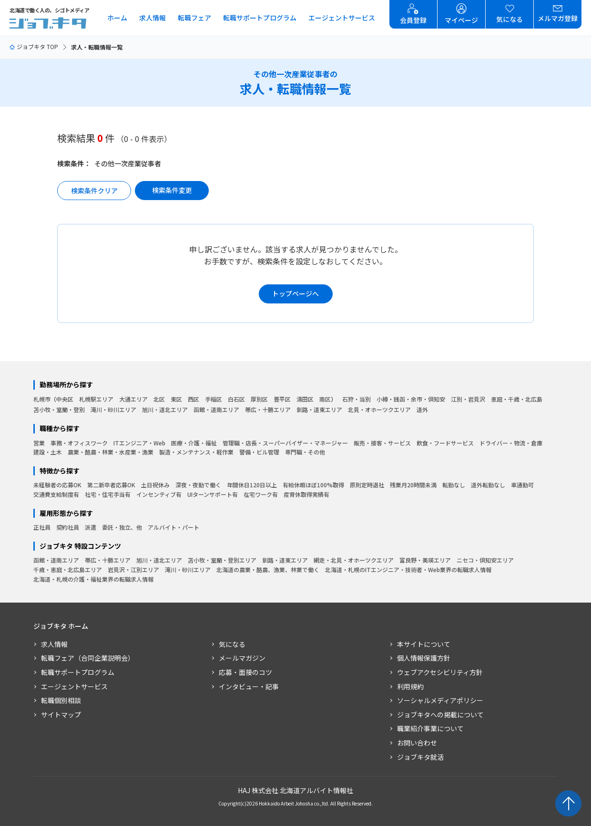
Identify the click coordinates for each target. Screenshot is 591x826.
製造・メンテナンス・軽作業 (196, 452)
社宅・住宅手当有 (108, 494)
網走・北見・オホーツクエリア (354, 560)
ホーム (117, 17)
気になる (232, 644)
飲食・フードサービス (445, 443)
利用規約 (410, 686)
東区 (176, 399)
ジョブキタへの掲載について (440, 714)
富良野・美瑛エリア (425, 560)
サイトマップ (61, 714)
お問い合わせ (417, 742)
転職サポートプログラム (259, 17)
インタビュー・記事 (249, 686)
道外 (422, 409)
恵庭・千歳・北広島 (516, 399)
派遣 (90, 527)
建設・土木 (47, 452)
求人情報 (152, 17)
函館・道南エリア (216, 409)
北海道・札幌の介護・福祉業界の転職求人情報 (93, 579)
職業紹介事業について (430, 728)
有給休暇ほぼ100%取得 (313, 485)
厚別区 (259, 399)
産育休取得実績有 (306, 494)
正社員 (42, 527)
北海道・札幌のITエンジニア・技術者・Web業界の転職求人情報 (408, 569)
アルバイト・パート (173, 527)
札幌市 (42, 399)
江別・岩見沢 (468, 399)
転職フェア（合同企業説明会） (87, 658)
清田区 (305, 399)
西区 (193, 399)
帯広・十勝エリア (268, 409)
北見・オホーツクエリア (379, 409)
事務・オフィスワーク (79, 443)
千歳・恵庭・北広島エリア (67, 569)
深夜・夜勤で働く (198, 485)
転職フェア (194, 17)
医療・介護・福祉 (194, 443)
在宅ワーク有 (261, 494)
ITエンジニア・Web (139, 443)
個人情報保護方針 (423, 658)
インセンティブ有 (159, 494)
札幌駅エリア (96, 399)
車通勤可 (522, 485)
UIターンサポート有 (212, 494)
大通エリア (133, 399)
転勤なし (453, 485)
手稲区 (213, 399)
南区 (325, 399)
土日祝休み (155, 485)
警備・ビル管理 (259, 452)
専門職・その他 (305, 452)
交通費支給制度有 (56, 494)
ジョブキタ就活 (420, 757)
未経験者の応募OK (57, 485)
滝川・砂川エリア (113, 409)
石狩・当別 (356, 399)
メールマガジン (242, 658)
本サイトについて (423, 644)
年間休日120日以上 (252, 485)
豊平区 (282, 399)
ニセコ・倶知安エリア (485, 560)
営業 (39, 443)
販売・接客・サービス (382, 443)
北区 (159, 399)
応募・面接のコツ (245, 672)
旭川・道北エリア (165, 409)
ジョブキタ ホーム (60, 626)
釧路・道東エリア (319, 409)
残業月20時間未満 (413, 485)
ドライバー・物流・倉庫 (510, 443)
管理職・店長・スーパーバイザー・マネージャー (285, 443)
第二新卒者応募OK (111, 485)
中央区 (64, 399)
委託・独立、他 (122, 527)
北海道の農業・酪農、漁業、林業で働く (267, 569)
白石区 (236, 399)
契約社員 (67, 527)
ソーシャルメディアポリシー (440, 700)
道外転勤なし (488, 485)
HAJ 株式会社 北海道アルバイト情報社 (295, 790)
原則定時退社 (367, 485)
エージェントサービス (341, 17)
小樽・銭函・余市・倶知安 (411, 399)
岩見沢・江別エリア (133, 569)
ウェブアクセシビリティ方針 (440, 672)
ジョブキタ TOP (34, 46)
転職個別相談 (61, 700)
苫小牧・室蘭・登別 (59, 409)
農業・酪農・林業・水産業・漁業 (110, 452)
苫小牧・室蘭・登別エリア (222, 560)
